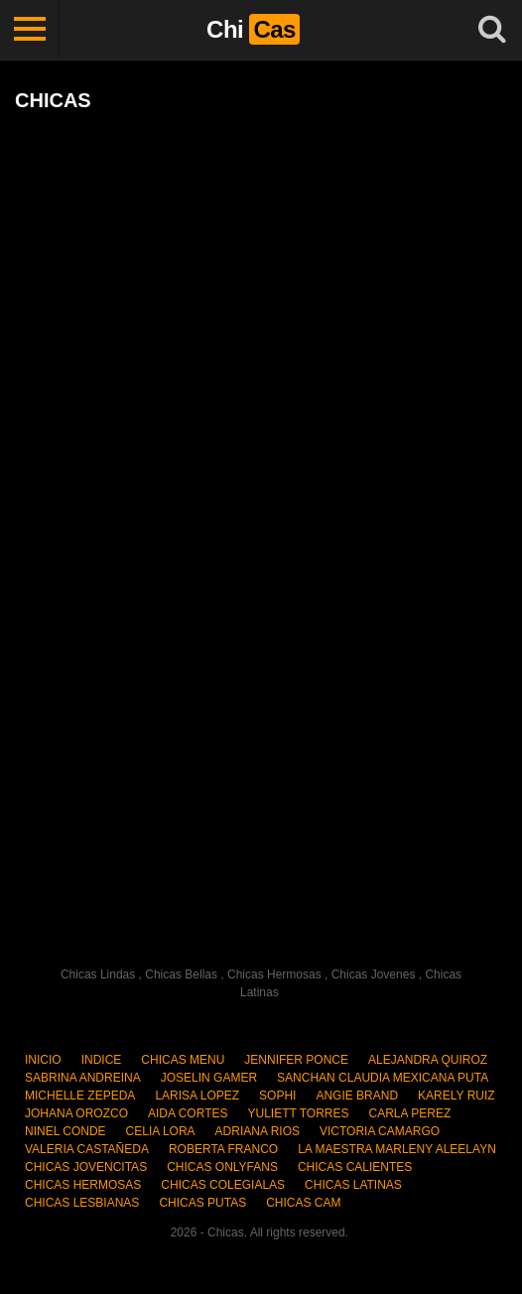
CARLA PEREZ (410, 1113)
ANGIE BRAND (357, 1095)
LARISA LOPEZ (197, 1095)
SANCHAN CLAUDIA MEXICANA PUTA (382, 1078)
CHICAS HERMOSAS (83, 1185)
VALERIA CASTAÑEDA (87, 1149)
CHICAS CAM (303, 1203)
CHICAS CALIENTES (355, 1167)
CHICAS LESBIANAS (82, 1203)
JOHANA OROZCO (76, 1113)
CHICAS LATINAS (353, 1185)
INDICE (101, 1060)
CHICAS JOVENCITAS (86, 1167)
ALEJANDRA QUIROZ (427, 1060)
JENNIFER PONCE (296, 1060)
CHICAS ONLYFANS (222, 1167)
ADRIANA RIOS (257, 1131)
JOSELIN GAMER (209, 1078)
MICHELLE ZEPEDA (80, 1095)
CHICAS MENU (182, 1060)
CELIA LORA (161, 1131)
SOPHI (277, 1095)
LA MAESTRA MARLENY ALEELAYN (397, 1149)
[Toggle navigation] (30, 30)
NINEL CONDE (65, 1131)
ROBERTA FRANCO (223, 1149)
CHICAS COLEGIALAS (223, 1185)
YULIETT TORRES (297, 1113)
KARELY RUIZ (456, 1095)
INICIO (43, 1060)
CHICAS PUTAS (202, 1203)
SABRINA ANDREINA (83, 1078)
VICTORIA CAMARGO (380, 1131)
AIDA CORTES (187, 1113)
